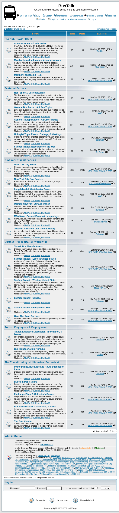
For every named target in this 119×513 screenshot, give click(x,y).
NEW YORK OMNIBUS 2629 (100, 80)
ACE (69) (57, 458)
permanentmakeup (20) (29, 470)
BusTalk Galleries (93, 16)
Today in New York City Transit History (34, 228)
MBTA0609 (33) (97, 466)
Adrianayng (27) (68, 458)
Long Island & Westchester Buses (32, 189)
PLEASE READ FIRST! (18, 39)
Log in (92, 19)
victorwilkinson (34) (61, 474)
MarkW (27, 57)
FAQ (37, 16)
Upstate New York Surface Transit (32, 204)
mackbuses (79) (63, 466)
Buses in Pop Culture (25, 381)
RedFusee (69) (57, 470)
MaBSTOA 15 (100, 288)
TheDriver (100, 152)
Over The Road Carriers (27, 316)
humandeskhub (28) (97, 462)
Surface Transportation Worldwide (26, 242)
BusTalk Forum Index (14, 29)
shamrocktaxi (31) (71, 472)
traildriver (100, 140)
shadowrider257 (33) (54, 472)
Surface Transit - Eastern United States (35, 259)
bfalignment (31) (50, 460)
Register (110, 16)
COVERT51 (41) (81, 460)
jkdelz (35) (55, 456)
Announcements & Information (30, 43)
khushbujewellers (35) (103, 464)
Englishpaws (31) (36, 462)
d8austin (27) (94, 460)
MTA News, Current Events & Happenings (36, 216)
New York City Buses (25, 164)
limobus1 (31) (20, 466)
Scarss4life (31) (38, 472)
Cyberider (100, 234)
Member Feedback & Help (28, 75)
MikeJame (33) (53, 468)
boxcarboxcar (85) (65, 460)
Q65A (100, 113)
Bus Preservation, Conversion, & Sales (35, 406)
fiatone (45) (49, 462)
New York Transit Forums (20, 160)
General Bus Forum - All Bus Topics (33, 107)
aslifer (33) (37, 460)
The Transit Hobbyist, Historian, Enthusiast (32, 362)
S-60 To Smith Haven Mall (100, 184)
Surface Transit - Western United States (35, 280)
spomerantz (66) (100, 472)
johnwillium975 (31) (84, 464)
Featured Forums (15, 88)
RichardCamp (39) (97, 470)
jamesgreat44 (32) (39, 464)
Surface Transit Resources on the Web (34, 146)
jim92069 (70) (44, 456)
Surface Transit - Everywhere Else (32, 307)
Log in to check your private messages (67, 19)
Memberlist (60, 16)
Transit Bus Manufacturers (28, 246)
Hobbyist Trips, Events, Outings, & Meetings (38, 134)
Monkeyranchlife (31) (84, 468)
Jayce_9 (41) (54, 464)
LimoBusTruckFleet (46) (37, 466)
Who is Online (13, 436)
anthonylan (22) (25, 460)
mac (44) (52, 466)
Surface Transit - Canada (27, 298)
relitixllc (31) (83, 470)
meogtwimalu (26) (22, 468)
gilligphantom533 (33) (79, 462)
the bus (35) (24, 474)
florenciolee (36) (62, 462)
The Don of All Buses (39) (41, 474)
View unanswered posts (106, 29)
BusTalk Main (24, 16)
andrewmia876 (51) (96, 458)
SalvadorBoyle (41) (23, 472)
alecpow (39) (81, 458)
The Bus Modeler (23, 421)
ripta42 (100, 354)
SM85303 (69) (86, 472)
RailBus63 (45, 57)
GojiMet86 (100, 209)
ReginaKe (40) (71, 470)
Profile (41, 19)
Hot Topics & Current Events (29, 92)
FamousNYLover (100, 222)
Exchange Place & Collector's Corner (34, 394)
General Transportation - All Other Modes (36, 119)
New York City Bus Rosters (28, 179)
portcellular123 (46, 445)
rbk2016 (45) (45, 470)
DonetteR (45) (107, 460)
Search (47, 16)
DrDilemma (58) (21, 462)
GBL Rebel (35, 57)
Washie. (100, 51)
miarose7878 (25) (38, 468)
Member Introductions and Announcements (37, 60)
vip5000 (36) (75, 474)
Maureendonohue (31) (80, 466)
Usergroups (76, 16)
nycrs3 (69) (98, 468)
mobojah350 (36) (67, 468)
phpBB (55, 508)
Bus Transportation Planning (29, 349)
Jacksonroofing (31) (23, 464)
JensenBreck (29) (67, 464)
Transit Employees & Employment (26, 327)
